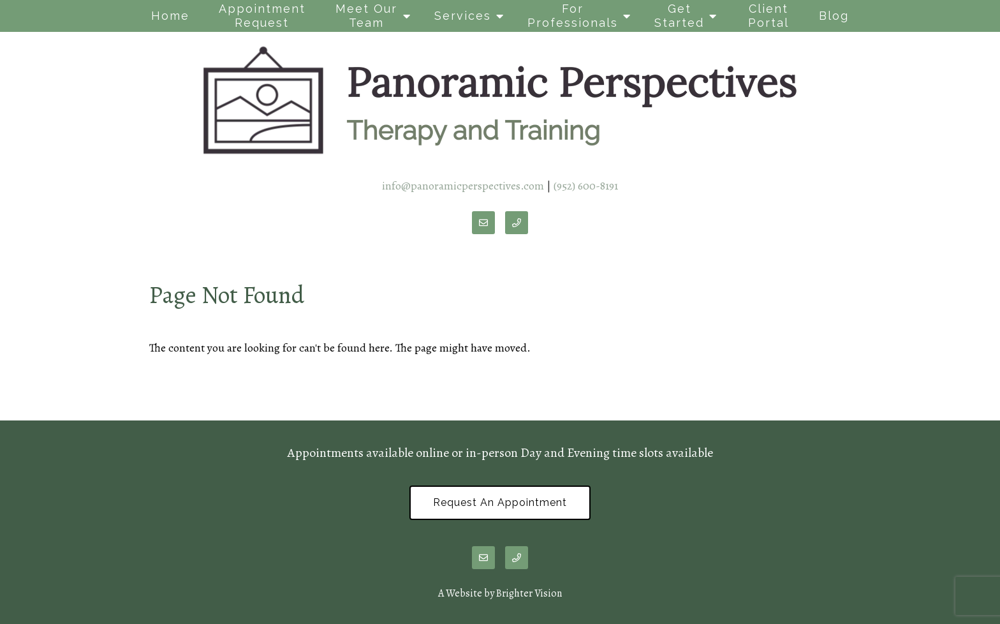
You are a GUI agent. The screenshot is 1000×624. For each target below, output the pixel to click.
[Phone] (516, 222)
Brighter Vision (529, 593)
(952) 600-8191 (586, 185)
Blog (834, 15)
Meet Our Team (366, 15)
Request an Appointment (500, 502)
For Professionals (572, 15)
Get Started (679, 15)
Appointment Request (262, 15)
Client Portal (768, 15)
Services (462, 15)
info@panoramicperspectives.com (463, 185)
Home (170, 15)
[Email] (483, 222)
